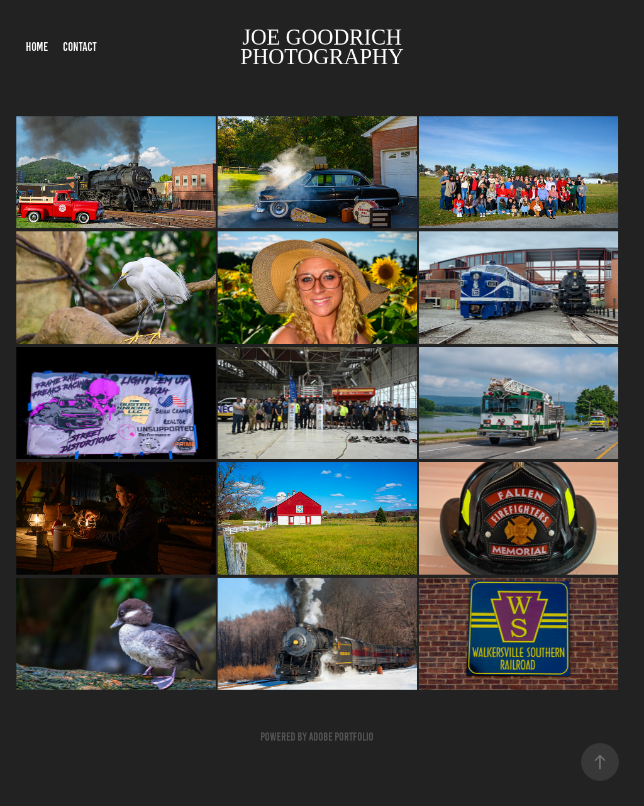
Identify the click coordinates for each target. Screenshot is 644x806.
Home (37, 46)
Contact (80, 46)
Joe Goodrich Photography (324, 47)
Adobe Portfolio (341, 737)
